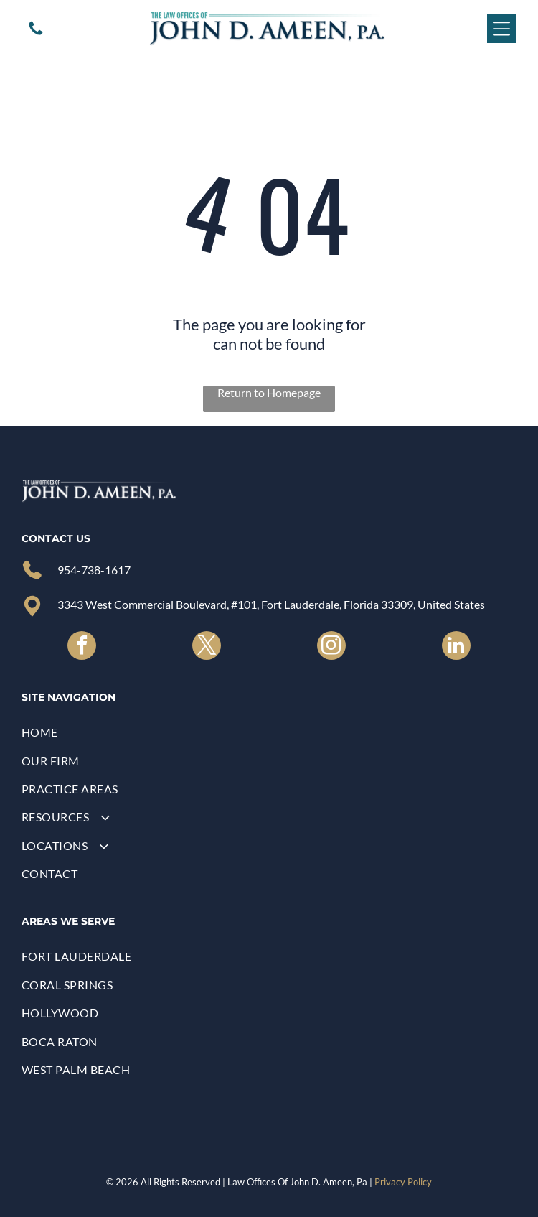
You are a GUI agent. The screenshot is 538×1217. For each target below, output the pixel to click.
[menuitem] (269, 732)
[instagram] (331, 647)
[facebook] (81, 647)
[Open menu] (501, 28)
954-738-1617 (94, 570)
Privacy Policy (403, 1182)
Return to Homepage (269, 392)
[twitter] (206, 647)
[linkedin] (456, 647)
